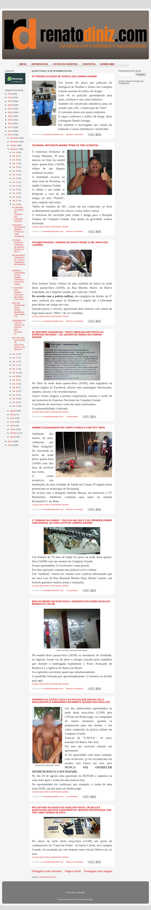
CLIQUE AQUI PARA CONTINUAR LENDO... (51, 227)
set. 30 (15, 152)
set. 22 (15, 182)
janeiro (13, 437)
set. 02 (15, 402)
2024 (10, 101)
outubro (13, 145)
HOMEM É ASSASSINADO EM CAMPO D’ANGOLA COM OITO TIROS (68, 427)
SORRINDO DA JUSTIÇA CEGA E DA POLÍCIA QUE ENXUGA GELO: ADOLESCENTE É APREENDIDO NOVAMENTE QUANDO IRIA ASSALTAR (71, 700)
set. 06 (15, 387)
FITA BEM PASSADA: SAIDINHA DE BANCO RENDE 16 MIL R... (18, 246)
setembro (14, 149)
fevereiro (14, 433)
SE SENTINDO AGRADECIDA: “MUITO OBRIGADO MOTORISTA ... (18, 261)
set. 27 (15, 163)
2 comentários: (72, 590)
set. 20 (15, 189)
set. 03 (15, 399)
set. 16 (15, 204)
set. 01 (15, 406)
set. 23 (15, 178)
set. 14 (15, 358)
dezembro (14, 138)
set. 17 (15, 201)
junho (12, 418)
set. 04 (15, 395)
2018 (10, 123)
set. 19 (15, 193)
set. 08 (15, 380)
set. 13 (15, 361)
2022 (10, 109)
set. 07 (15, 384)
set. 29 (15, 156)
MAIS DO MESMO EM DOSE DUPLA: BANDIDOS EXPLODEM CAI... (18, 310)
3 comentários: (72, 796)
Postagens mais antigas (98, 871)
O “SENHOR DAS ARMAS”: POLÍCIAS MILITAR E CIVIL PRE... (18, 293)
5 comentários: (72, 417)
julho (12, 414)
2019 (10, 120)
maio (12, 422)
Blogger (81, 892)
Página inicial (73, 871)
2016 (10, 131)
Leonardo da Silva (85, 899)
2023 (10, 105)
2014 (10, 441)
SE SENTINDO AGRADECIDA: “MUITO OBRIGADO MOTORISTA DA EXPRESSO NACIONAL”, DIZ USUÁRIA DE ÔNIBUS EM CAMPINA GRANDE (68, 334)
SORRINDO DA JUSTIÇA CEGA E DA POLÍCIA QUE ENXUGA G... (18, 327)
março (13, 429)
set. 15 (15, 354)
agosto (13, 411)
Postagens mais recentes (47, 871)
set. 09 (15, 376)
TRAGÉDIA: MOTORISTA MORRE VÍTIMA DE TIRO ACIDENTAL (65, 145)
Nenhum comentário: (75, 134)
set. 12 (15, 365)
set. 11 (15, 369)
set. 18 (15, 197)
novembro (14, 142)
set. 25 (15, 171)
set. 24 (15, 175)
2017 (10, 127)
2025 (10, 97)
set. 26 (15, 167)
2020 (10, 116)
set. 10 (15, 373)
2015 (10, 135)
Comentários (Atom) (47, 877)
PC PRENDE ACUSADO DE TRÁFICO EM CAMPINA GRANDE (64, 76)
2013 (10, 445)
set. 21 (15, 186)
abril (12, 426)
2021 (10, 112)
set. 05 (15, 391)
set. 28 (15, 160)
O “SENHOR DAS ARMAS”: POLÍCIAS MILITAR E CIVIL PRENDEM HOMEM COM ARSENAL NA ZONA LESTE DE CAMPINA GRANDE (72, 521)
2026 (10, 94)
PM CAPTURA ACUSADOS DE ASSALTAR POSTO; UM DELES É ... (18, 343)
